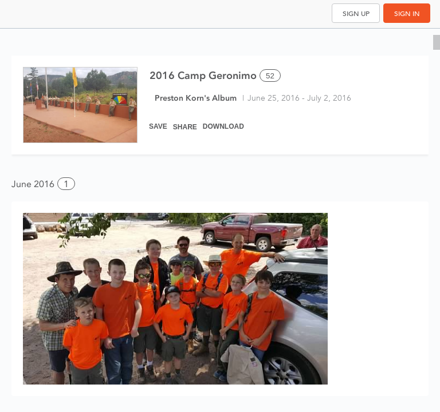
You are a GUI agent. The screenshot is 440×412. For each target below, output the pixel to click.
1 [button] (66, 184)
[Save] (158, 121)
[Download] (223, 121)
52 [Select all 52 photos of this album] (270, 76)
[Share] (185, 121)
